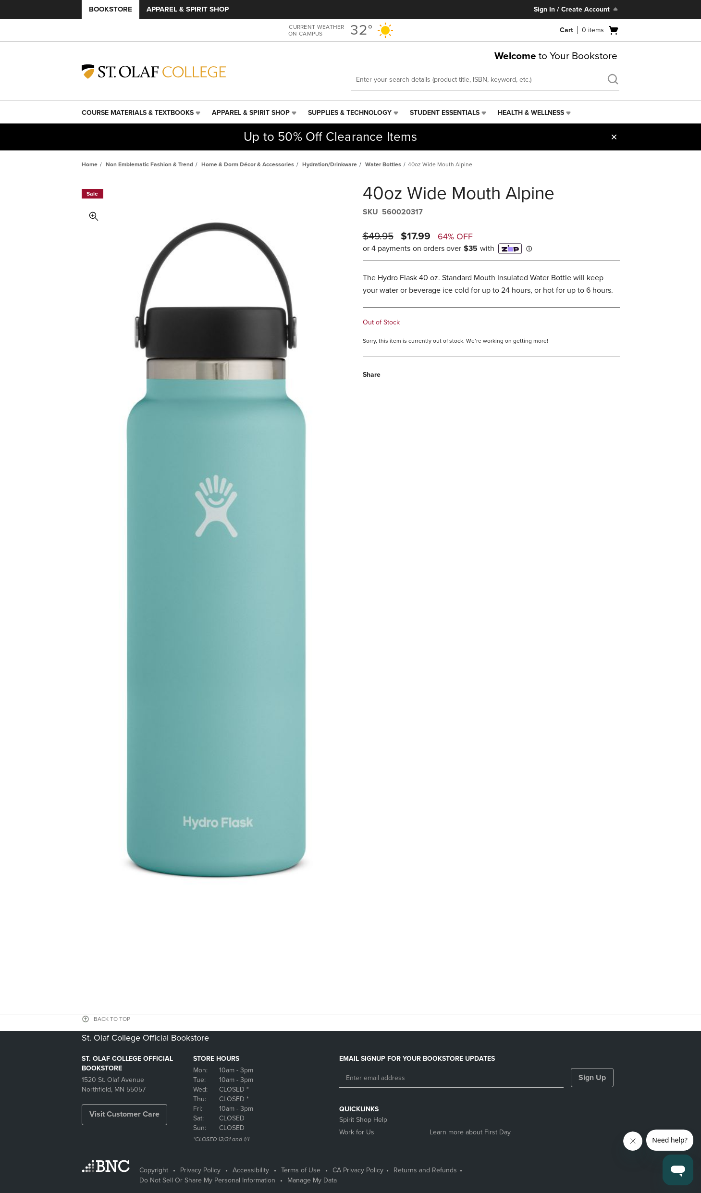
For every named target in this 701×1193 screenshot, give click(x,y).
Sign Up (592, 1077)
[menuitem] (142, 113)
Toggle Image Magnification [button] (94, 216)
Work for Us (356, 1132)
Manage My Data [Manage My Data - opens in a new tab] (312, 1180)
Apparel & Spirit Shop (188, 9)
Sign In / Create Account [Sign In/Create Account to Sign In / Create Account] (577, 9)
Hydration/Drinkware (329, 164)
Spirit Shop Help (363, 1120)
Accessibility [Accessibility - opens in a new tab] (251, 1170)
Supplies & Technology (350, 113)
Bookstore (110, 9)
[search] (612, 80)
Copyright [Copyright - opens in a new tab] (153, 1170)
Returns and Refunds (425, 1170)
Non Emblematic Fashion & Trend (149, 164)
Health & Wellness (531, 113)
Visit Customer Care (124, 1114)
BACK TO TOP (112, 1019)
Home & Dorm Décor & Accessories (247, 164)
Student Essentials (445, 113)
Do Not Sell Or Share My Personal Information (207, 1180)
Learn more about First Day (470, 1132)
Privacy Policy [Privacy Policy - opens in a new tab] (200, 1170)
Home (90, 164)
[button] (614, 137)
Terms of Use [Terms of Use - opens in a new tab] (300, 1170)
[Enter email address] (451, 1078)
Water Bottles (383, 164)
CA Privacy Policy (357, 1170)
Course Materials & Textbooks (138, 113)
